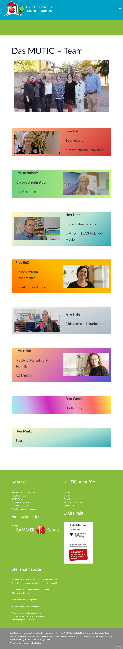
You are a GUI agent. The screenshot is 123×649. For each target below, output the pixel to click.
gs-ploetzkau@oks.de (27, 509)
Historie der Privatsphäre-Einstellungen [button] (28, 616)
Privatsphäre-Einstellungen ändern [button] (26, 613)
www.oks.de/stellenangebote (24, 599)
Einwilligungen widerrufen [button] (23, 619)
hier (40, 643)
